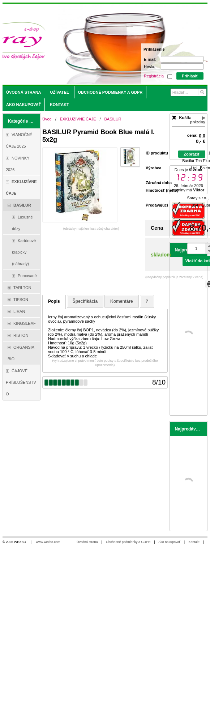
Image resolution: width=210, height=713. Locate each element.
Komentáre (121, 301)
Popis (54, 301)
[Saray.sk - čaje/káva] (80, 44)
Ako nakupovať (169, 542)
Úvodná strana (87, 542)
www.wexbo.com (48, 542)
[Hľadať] (201, 92)
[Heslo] (182, 66)
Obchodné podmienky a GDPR (128, 542)
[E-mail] (182, 59)
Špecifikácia (85, 301)
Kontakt (194, 542)
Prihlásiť (190, 76)
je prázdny (197, 119)
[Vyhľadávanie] (188, 92)
